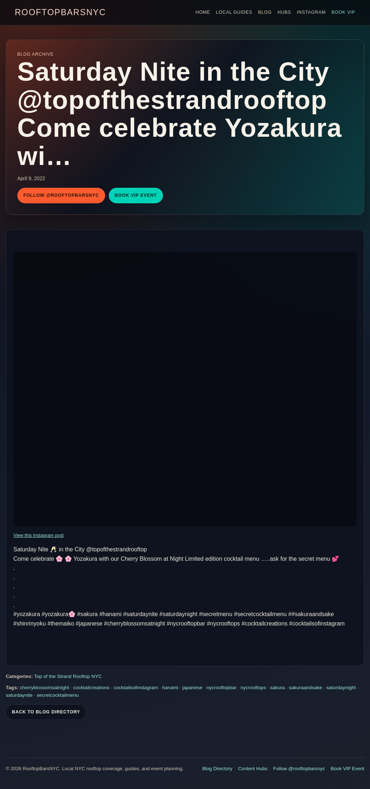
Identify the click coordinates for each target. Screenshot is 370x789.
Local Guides (234, 12)
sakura (277, 688)
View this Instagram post (38, 536)
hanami (170, 688)
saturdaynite (19, 696)
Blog (265, 12)
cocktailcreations (91, 688)
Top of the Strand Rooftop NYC (68, 677)
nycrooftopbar (221, 688)
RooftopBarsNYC (60, 12)
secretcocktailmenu (57, 696)
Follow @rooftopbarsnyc (61, 195)
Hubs (284, 12)
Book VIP (343, 12)
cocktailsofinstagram (135, 688)
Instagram (311, 12)
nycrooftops (253, 688)
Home (202, 12)
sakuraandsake (305, 688)
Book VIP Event (136, 195)
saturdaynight (341, 688)
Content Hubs (252, 768)
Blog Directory (217, 768)
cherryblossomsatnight (44, 688)
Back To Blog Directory (46, 712)
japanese (192, 688)
